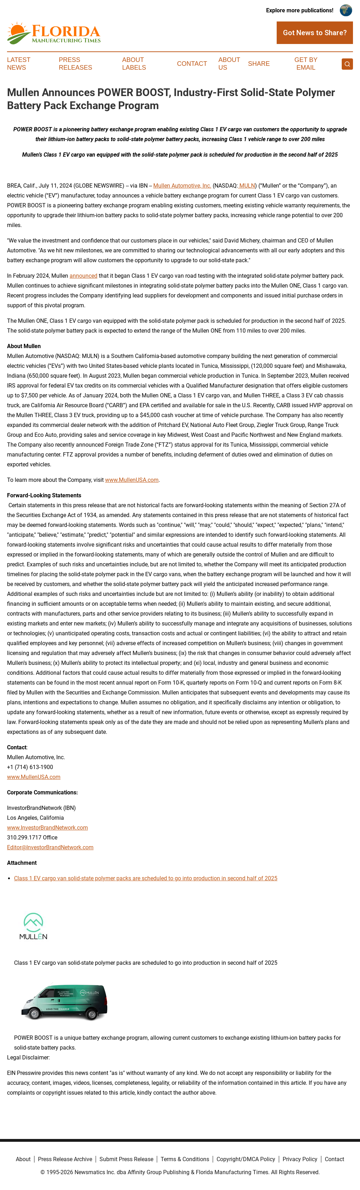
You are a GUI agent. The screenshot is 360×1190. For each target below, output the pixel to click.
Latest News (18, 63)
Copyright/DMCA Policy (246, 1159)
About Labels (134, 63)
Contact (192, 63)
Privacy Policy (300, 1159)
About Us (229, 63)
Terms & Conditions (185, 1159)
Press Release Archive (65, 1159)
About (23, 1159)
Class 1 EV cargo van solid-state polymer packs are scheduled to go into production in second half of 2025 (145, 878)
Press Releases (75, 63)
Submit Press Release (126, 1159)
